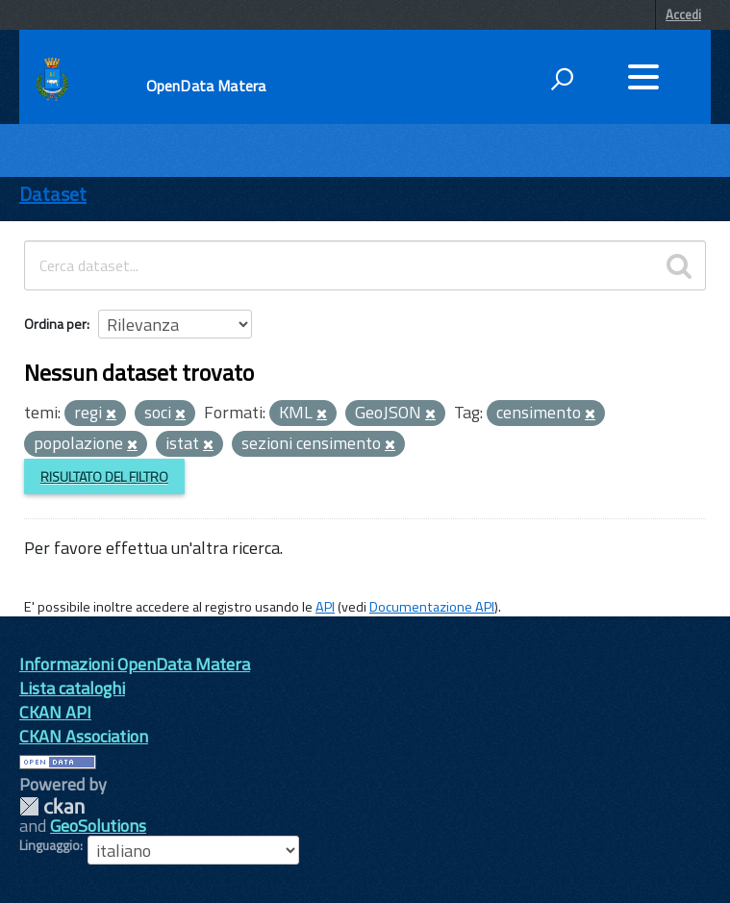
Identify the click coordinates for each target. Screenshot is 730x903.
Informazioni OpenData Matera (134, 664)
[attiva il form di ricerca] (562, 79)
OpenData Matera (205, 85)
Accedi (683, 14)
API (325, 606)
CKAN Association (83, 736)
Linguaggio (49, 845)
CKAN (52, 806)
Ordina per (55, 324)
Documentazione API (431, 606)
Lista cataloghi (72, 688)
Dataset (53, 194)
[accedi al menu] (643, 77)
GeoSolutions (98, 826)
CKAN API (55, 712)
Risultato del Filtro (104, 476)
